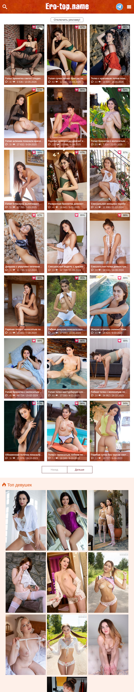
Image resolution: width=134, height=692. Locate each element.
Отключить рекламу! (67, 19)
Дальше (79, 469)
